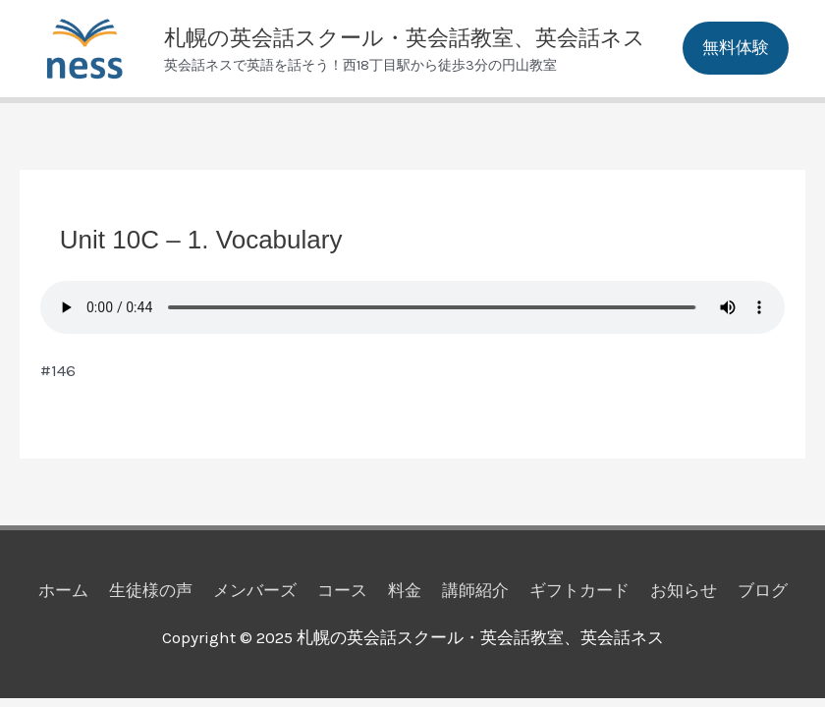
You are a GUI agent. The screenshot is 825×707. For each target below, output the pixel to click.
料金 (404, 590)
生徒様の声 (150, 590)
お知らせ (683, 590)
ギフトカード (579, 590)
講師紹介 (475, 590)
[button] (736, 48)
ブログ (763, 590)
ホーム (63, 590)
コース (342, 590)
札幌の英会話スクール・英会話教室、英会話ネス (404, 38)
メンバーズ (255, 590)
